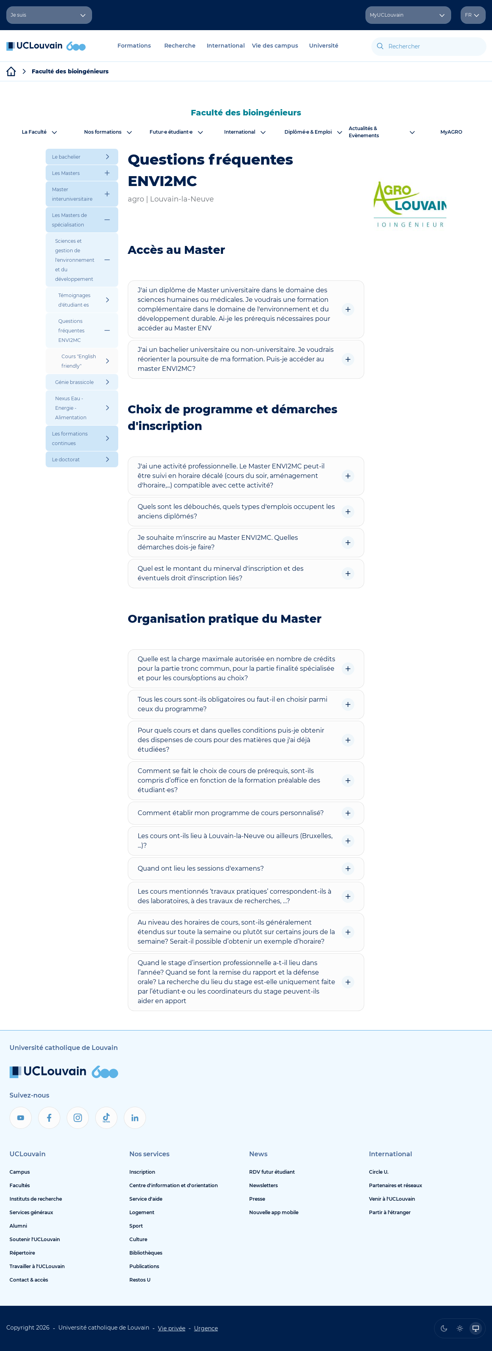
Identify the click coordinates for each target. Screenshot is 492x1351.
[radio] (444, 1328)
